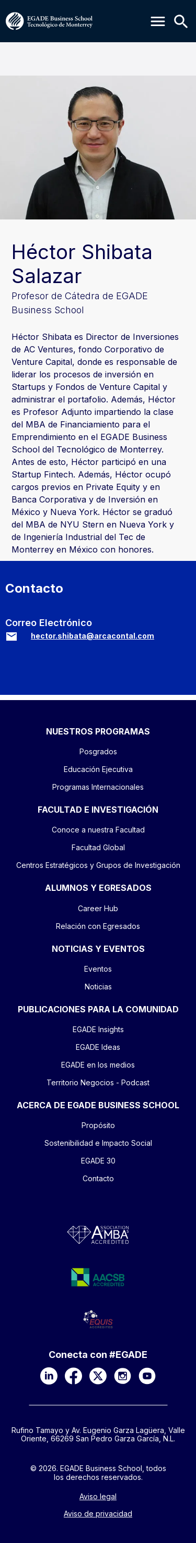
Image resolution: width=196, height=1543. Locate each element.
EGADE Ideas (98, 1047)
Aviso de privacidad (98, 1514)
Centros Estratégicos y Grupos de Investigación (98, 865)
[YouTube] (147, 1376)
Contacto (98, 1178)
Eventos (98, 968)
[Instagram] (122, 1376)
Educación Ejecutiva (98, 769)
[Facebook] (73, 1376)
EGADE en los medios (98, 1064)
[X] (98, 1376)
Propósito (98, 1125)
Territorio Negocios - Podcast (98, 1082)
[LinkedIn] (48, 1376)
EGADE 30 (98, 1160)
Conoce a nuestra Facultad (98, 829)
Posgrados (98, 751)
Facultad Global (98, 847)
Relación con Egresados (98, 926)
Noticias (98, 986)
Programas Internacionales (98, 786)
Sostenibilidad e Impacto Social (98, 1142)
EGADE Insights (98, 1029)
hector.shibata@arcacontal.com (92, 635)
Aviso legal (98, 1496)
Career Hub (98, 908)
